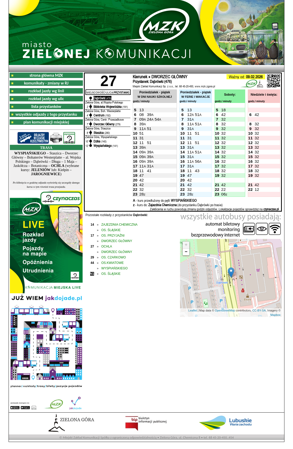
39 (149, 114)
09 (141, 119)
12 (189, 114)
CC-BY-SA (259, 310)
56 (197, 161)
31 (189, 119)
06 (223, 194)
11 (189, 124)
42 (223, 114)
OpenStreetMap (225, 310)
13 (141, 110)
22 (223, 189)
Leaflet (192, 310)
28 (141, 194)
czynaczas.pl (271, 209)
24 (149, 119)
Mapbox (275, 314)
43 (197, 170)
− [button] (186, 252)
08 (141, 114)
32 (223, 119)
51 (197, 114)
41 (149, 170)
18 (223, 110)
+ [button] (186, 245)
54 (157, 119)
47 (141, 175)
